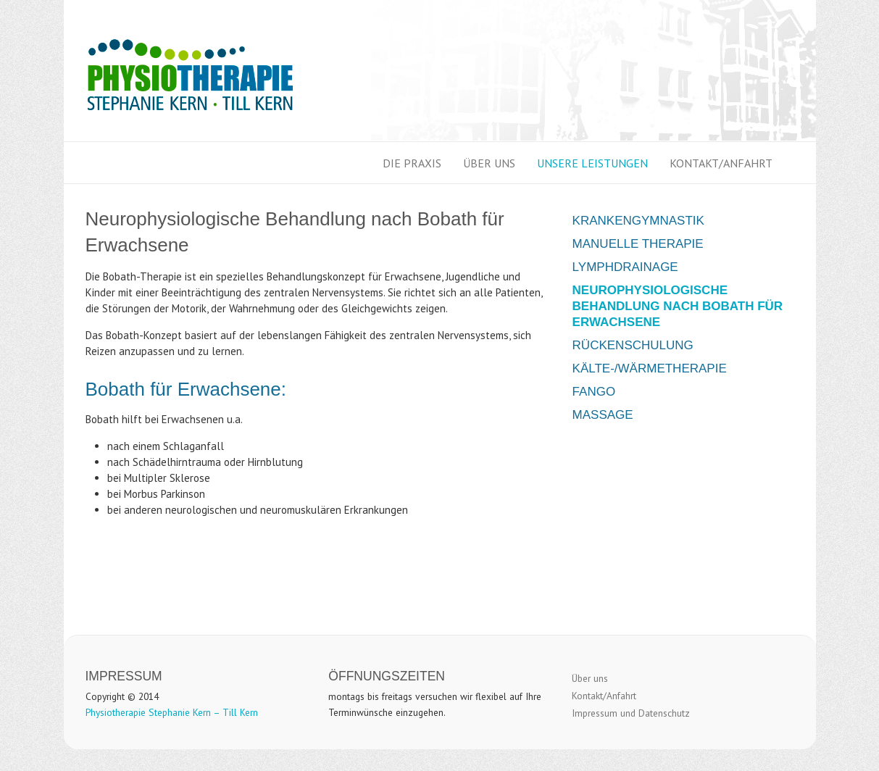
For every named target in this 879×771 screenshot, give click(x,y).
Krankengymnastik (638, 221)
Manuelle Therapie (638, 244)
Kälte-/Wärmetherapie (649, 368)
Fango (594, 392)
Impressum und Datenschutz (631, 713)
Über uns (489, 163)
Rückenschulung (632, 345)
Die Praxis (412, 163)
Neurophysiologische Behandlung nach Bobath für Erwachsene (677, 306)
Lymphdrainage (625, 267)
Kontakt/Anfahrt (721, 163)
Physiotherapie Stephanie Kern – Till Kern (172, 712)
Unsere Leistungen (592, 163)
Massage (602, 415)
